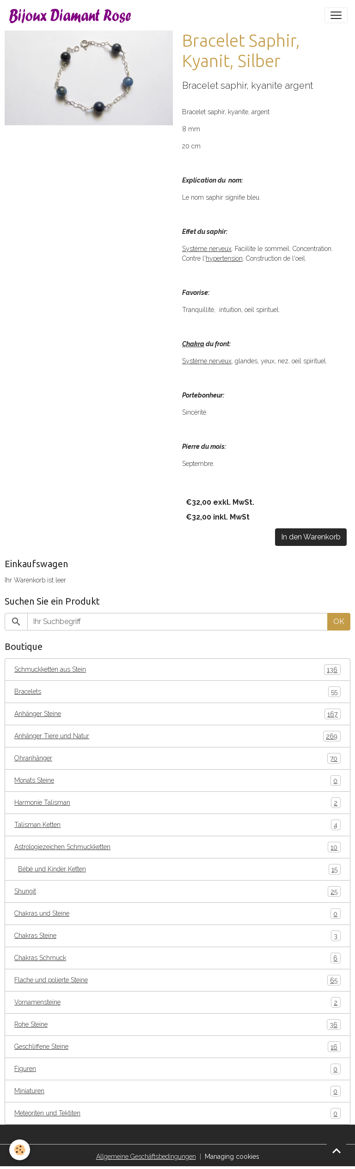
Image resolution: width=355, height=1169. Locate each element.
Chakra (193, 344)
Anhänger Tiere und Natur (177, 736)
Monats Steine (177, 780)
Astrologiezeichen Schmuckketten (177, 847)
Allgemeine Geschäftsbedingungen (146, 1156)
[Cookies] (19, 1149)
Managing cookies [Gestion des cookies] (232, 1156)
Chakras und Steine (177, 913)
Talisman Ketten (177, 825)
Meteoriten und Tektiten (177, 1113)
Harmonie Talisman (177, 802)
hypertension (224, 258)
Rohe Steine (177, 1024)
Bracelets (177, 691)
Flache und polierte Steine (177, 980)
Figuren (177, 1069)
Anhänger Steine (177, 714)
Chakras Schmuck (177, 958)
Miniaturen (177, 1091)
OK (338, 621)
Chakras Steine (177, 935)
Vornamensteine (177, 1002)
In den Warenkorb (311, 536)
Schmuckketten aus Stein (177, 669)
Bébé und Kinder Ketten (179, 869)
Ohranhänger (177, 758)
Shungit (177, 891)
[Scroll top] (336, 1150)
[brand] (72, 15)
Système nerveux (207, 248)
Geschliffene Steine (177, 1046)
